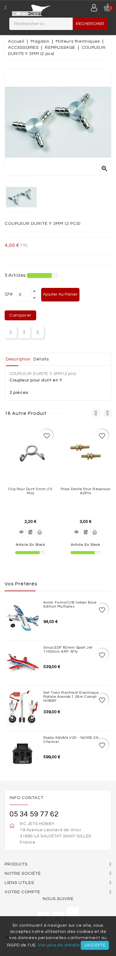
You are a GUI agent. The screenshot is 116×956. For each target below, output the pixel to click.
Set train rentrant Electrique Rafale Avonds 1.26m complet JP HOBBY (74, 697)
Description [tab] (18, 359)
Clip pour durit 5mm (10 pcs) (30, 491)
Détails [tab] (41, 359)
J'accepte (94, 945)
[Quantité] (23, 294)
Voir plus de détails (58, 945)
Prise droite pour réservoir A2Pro (86, 491)
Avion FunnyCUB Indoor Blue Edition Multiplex (70, 604)
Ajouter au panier (60, 294)
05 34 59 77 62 (34, 814)
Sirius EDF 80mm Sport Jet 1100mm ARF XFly (68, 650)
